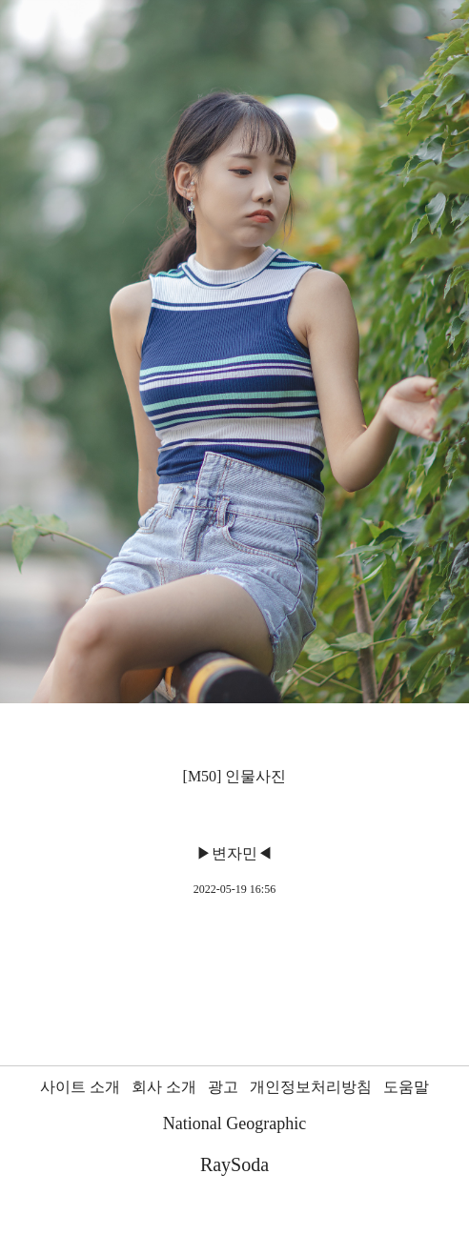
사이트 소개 (80, 1087)
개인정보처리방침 (311, 1087)
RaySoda (234, 1164)
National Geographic (234, 1123)
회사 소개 (164, 1087)
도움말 (406, 1087)
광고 (223, 1087)
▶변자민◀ (234, 853)
